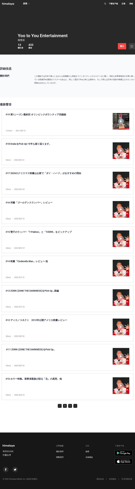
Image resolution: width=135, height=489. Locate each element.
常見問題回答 (127, 479)
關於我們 (59, 451)
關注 (122, 46)
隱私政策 (100, 479)
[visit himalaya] (8, 4)
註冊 (123, 4)
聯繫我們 (59, 457)
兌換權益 (89, 457)
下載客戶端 (113, 4)
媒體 (87, 451)
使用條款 (112, 479)
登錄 (131, 4)
